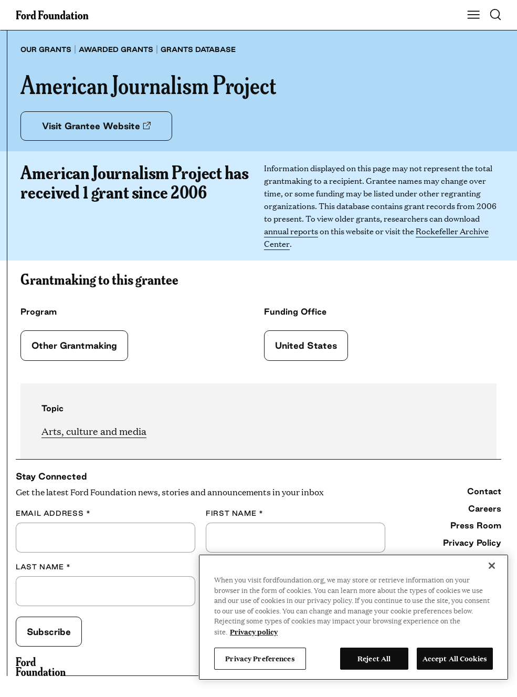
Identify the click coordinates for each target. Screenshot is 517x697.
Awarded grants (116, 49)
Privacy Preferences (259, 658)
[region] (353, 617)
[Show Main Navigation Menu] (473, 15)
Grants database (198, 49)
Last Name (43, 567)
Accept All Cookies (455, 658)
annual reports (291, 231)
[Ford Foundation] (41, 666)
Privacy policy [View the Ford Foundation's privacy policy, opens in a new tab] (254, 631)
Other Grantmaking (74, 345)
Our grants (45, 49)
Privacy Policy (472, 542)
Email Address (53, 513)
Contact (484, 491)
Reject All (374, 658)
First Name (234, 513)
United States (306, 345)
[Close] (491, 565)
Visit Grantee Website (96, 126)
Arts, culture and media (93, 431)
